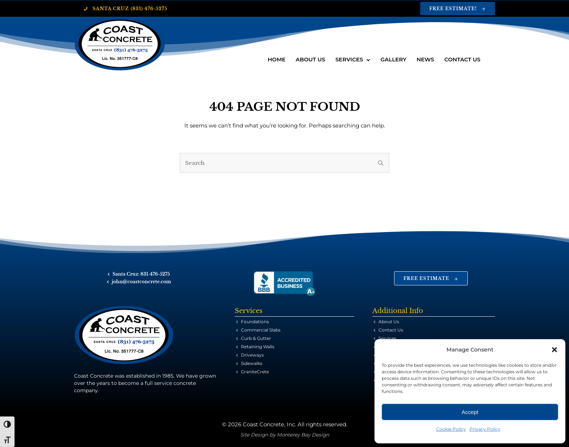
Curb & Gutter (256, 338)
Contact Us (462, 59)
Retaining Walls (257, 346)
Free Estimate (431, 278)
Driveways (252, 355)
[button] (554, 349)
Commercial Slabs (261, 330)
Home (277, 59)
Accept (470, 412)
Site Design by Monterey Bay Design (284, 435)
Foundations (255, 321)
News (425, 59)
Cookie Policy (451, 429)
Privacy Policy (485, 429)
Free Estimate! (457, 8)
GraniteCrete (255, 371)
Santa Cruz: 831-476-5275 (141, 274)
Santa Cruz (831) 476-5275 (125, 8)
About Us (310, 59)
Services (349, 59)
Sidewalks (251, 363)
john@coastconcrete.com (141, 281)
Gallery (393, 59)
